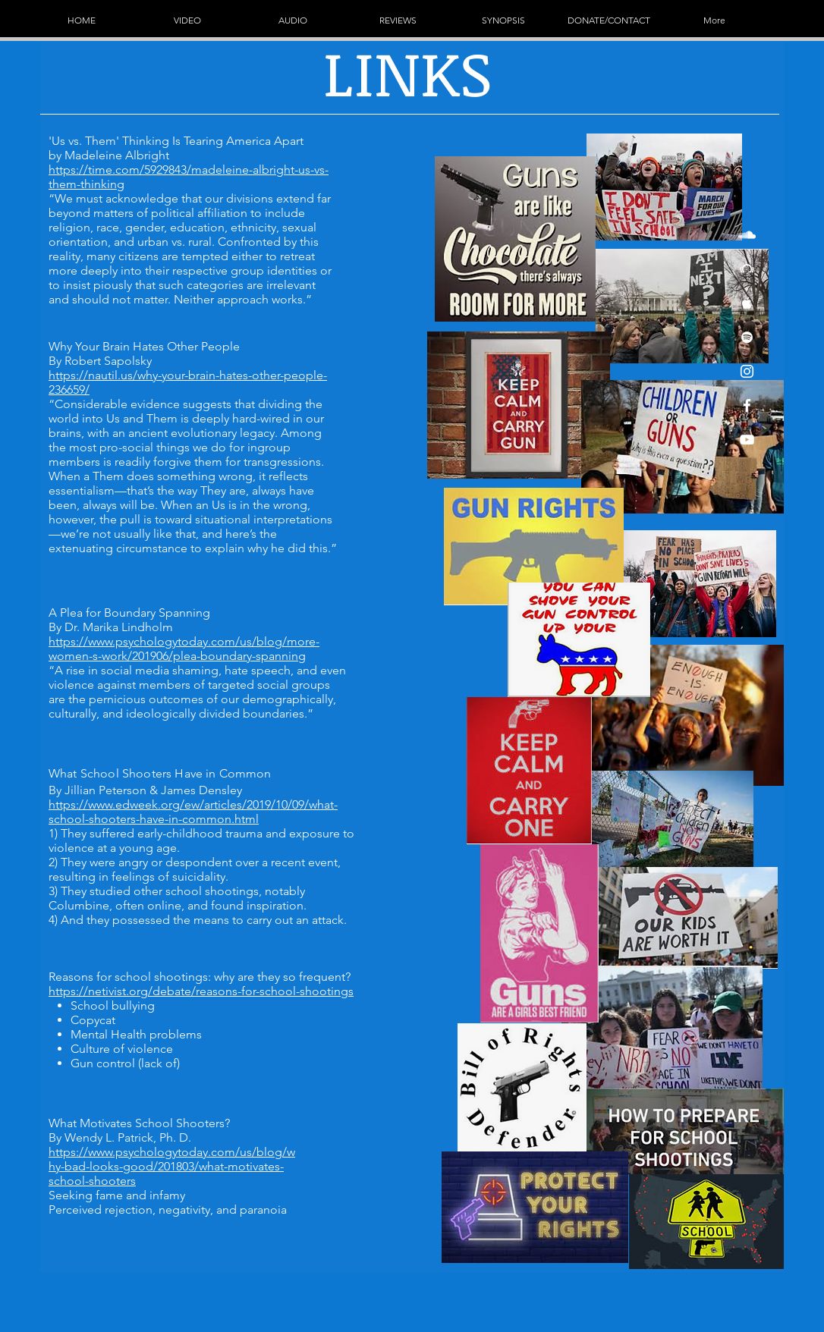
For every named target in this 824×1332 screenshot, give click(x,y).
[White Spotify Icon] (747, 337)
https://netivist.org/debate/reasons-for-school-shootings (201, 991)
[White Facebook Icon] (747, 405)
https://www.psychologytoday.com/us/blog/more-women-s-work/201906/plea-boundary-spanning (184, 648)
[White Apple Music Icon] (747, 303)
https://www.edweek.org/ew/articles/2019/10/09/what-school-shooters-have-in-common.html (193, 811)
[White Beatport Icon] (747, 269)
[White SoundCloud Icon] (747, 234)
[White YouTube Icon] (747, 439)
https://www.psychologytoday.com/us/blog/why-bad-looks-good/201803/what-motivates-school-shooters (172, 1166)
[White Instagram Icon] (747, 371)
